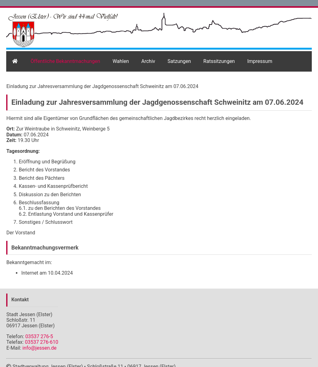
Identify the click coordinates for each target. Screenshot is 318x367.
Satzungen (179, 61)
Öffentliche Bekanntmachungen (65, 61)
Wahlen (120, 61)
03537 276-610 (41, 342)
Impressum (259, 61)
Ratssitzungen (219, 61)
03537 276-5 (39, 336)
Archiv (148, 61)
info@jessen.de (39, 348)
